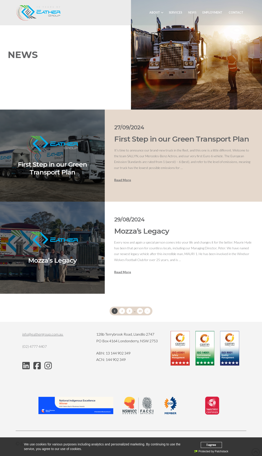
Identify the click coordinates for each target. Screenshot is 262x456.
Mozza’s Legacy (141, 231)
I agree (211, 445)
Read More (122, 180)
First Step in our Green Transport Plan (181, 138)
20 (140, 310)
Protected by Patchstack (211, 451)
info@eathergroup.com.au (43, 334)
